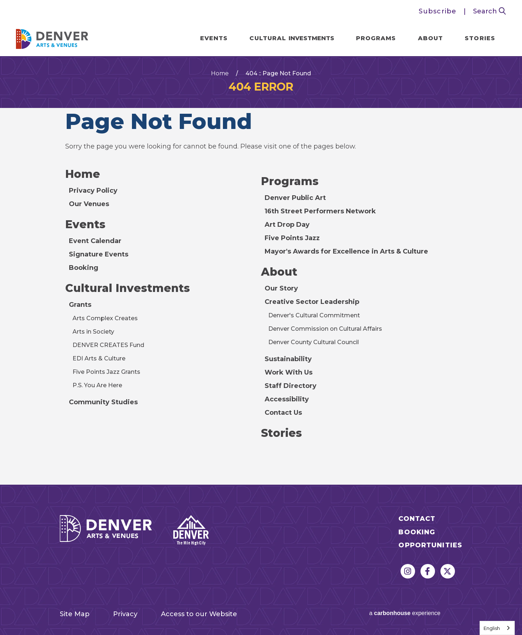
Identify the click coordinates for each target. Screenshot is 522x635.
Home (220, 73)
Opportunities (430, 545)
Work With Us (288, 372)
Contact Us (283, 413)
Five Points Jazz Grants (106, 371)
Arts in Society (93, 331)
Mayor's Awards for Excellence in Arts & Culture (346, 251)
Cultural (291, 38)
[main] (261, 270)
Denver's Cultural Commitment (314, 315)
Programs (376, 38)
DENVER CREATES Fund (108, 345)
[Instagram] (408, 571)
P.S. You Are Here (97, 385)
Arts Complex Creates (105, 318)
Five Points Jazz (292, 238)
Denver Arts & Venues (52, 37)
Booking (83, 268)
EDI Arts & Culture (98, 358)
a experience (404, 613)
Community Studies (103, 402)
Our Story (281, 288)
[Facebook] (427, 571)
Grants (80, 305)
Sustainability (288, 359)
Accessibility (287, 399)
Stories (480, 38)
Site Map (75, 614)
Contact (416, 519)
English (492, 628)
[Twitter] (447, 571)
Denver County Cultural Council (313, 342)
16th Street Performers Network (320, 211)
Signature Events (98, 254)
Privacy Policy (93, 191)
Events (214, 38)
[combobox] (497, 628)
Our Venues (89, 204)
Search (489, 11)
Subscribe (437, 11)
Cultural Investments (127, 288)
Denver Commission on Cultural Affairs (325, 328)
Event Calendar (95, 241)
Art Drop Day (287, 225)
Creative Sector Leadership (312, 302)
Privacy (125, 614)
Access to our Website (199, 614)
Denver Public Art (295, 198)
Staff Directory (290, 386)
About (430, 38)
